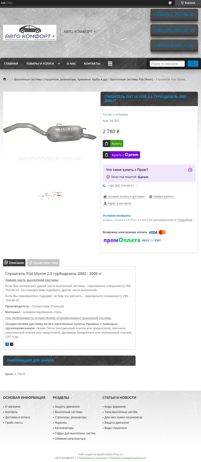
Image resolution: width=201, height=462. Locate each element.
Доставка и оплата (17, 417)
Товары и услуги (40, 63)
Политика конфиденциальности (128, 458)
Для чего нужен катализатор (123, 417)
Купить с (125, 155)
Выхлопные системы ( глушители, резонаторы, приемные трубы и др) (60, 79)
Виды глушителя (116, 428)
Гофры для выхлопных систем (75, 433)
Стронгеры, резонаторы (71, 417)
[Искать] (192, 64)
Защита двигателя (117, 422)
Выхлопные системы (69, 412)
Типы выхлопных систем (121, 412)
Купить (116, 143)
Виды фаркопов (115, 406)
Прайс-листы (14, 422)
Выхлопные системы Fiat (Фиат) (131, 79)
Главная (11, 63)
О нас (71, 63)
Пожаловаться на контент (93, 458)
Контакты (92, 63)
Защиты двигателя (67, 406)
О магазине (12, 406)
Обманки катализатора (70, 438)
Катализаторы (64, 428)
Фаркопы (61, 422)
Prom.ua (118, 454)
